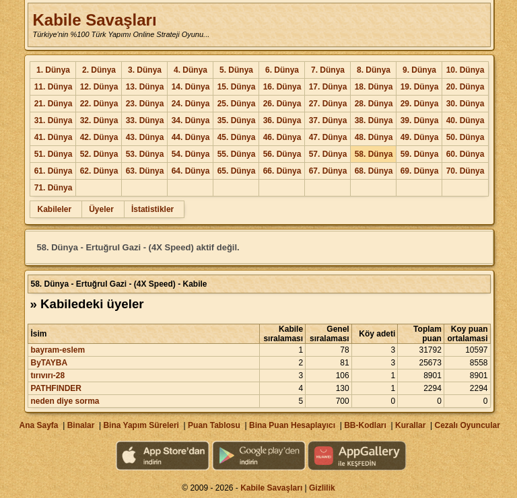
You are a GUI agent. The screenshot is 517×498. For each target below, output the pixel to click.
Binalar (81, 425)
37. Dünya (328, 120)
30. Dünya (465, 103)
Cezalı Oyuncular (466, 425)
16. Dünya (282, 87)
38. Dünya (374, 120)
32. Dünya (99, 120)
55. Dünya (236, 154)
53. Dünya (145, 154)
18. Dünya (374, 87)
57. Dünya (328, 154)
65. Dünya (236, 171)
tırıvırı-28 (47, 375)
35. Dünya (236, 120)
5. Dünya (236, 70)
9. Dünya (419, 70)
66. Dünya (282, 171)
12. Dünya (99, 87)
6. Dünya (282, 70)
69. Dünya (420, 171)
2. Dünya (99, 70)
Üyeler (101, 209)
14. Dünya (191, 87)
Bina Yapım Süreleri (141, 425)
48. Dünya (374, 137)
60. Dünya (465, 154)
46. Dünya (282, 137)
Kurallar (410, 425)
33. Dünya (145, 120)
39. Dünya (420, 120)
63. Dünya (145, 171)
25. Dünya (236, 103)
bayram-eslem (57, 350)
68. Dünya (374, 171)
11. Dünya (53, 87)
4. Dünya (190, 70)
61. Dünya (53, 171)
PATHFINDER (55, 388)
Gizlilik (322, 488)
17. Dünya (328, 87)
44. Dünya (191, 137)
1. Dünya (53, 70)
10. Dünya (465, 70)
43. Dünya (145, 137)
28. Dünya (374, 103)
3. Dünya (145, 70)
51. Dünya (53, 154)
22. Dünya (99, 103)
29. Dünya (420, 103)
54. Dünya (191, 154)
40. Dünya (465, 120)
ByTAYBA (48, 362)
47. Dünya (328, 137)
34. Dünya (191, 120)
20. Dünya (465, 87)
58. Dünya (374, 154)
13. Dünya (145, 87)
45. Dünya (236, 137)
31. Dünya (53, 120)
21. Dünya (53, 103)
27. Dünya (328, 103)
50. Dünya (465, 137)
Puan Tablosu (214, 425)
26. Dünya (282, 103)
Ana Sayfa (38, 425)
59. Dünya (420, 154)
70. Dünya (465, 171)
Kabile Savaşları (94, 20)
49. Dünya (420, 137)
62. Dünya (99, 171)
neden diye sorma (64, 401)
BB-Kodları (365, 425)
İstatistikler (152, 209)
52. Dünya (99, 154)
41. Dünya (53, 137)
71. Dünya (53, 187)
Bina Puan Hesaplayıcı (292, 425)
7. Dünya (328, 70)
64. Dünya (191, 171)
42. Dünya (99, 137)
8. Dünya (373, 70)
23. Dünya (145, 103)
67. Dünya (328, 171)
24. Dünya (191, 103)
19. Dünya (420, 87)
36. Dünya (282, 120)
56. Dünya (282, 154)
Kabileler (54, 209)
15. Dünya (236, 87)
